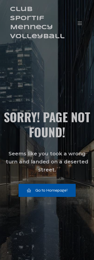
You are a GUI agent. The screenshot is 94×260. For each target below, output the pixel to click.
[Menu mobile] (79, 23)
